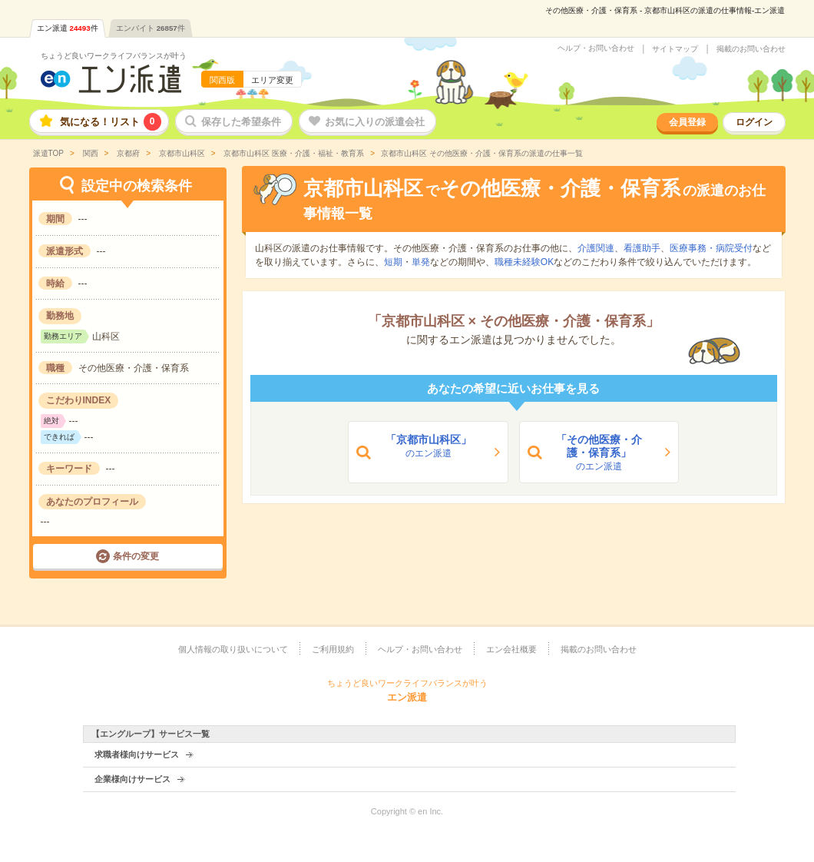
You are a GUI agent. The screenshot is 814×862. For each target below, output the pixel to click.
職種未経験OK (524, 262)
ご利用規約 (333, 649)
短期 (393, 262)
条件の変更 (136, 556)
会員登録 (687, 122)
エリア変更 (272, 80)
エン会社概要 (511, 649)
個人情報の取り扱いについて (233, 649)
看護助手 (642, 248)
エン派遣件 (67, 28)
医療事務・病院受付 (711, 248)
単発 (421, 262)
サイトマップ (675, 49)
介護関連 (595, 248)
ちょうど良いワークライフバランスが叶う (114, 55)
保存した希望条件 (241, 122)
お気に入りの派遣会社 (375, 122)
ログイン (754, 122)
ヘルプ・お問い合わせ (596, 48)
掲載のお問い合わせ (751, 49)
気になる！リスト (110, 122)
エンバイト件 (150, 28)
